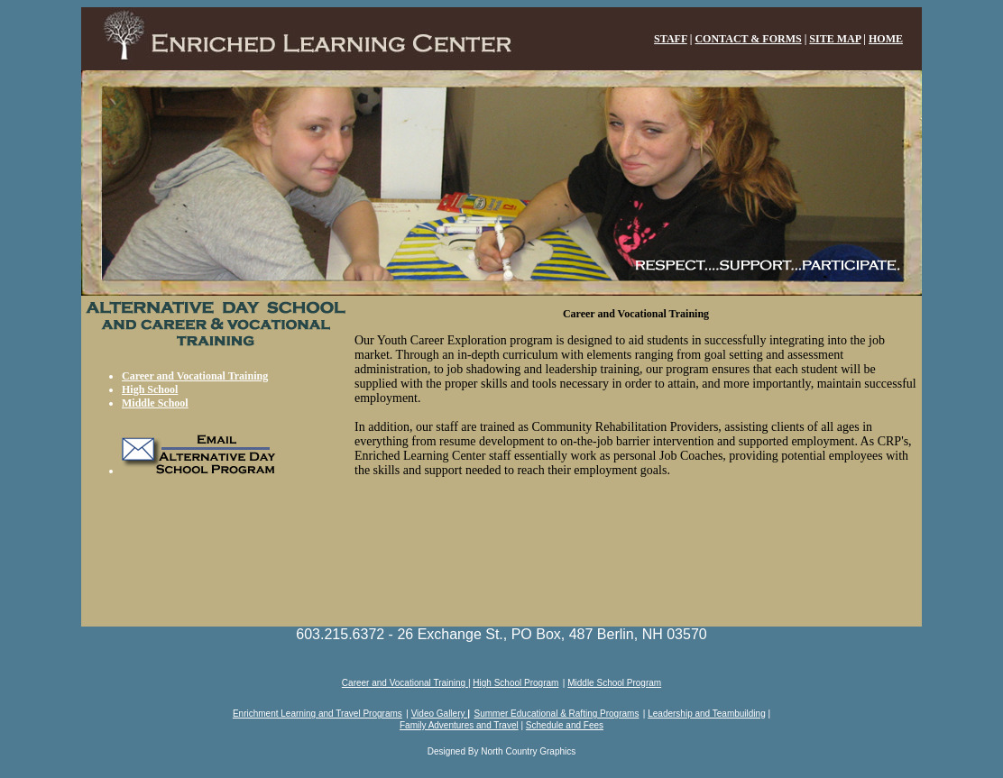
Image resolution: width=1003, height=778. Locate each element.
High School (150, 389)
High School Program (515, 683)
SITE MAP (834, 38)
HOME (886, 38)
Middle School (155, 403)
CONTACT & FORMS (748, 38)
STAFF (670, 38)
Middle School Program (614, 683)
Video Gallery (439, 714)
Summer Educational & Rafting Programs (557, 714)
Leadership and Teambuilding (706, 714)
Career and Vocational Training (195, 376)
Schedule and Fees (564, 725)
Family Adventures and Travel (459, 725)
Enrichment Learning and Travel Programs (317, 714)
